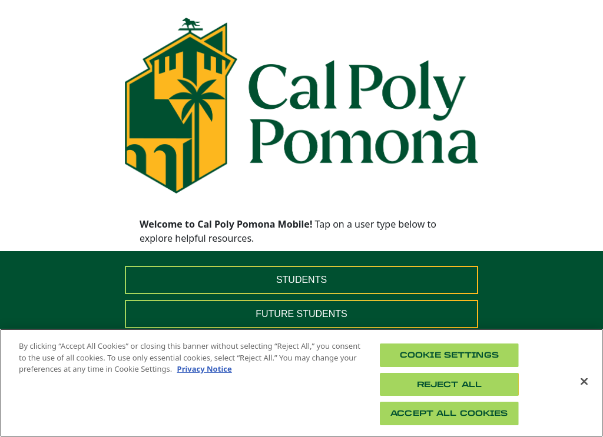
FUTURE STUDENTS (301, 314)
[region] (301, 383)
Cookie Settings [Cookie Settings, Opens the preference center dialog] (449, 355)
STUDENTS (301, 280)
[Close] (584, 382)
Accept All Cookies (449, 413)
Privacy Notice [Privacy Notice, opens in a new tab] (204, 368)
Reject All (449, 384)
